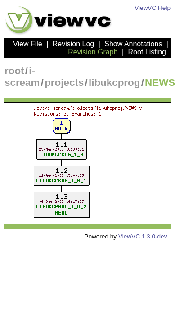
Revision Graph (92, 52)
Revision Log (73, 44)
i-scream (22, 76)
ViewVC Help (153, 7)
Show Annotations (133, 44)
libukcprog (114, 82)
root (14, 70)
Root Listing (147, 52)
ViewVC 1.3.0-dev (142, 236)
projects (64, 82)
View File (27, 44)
